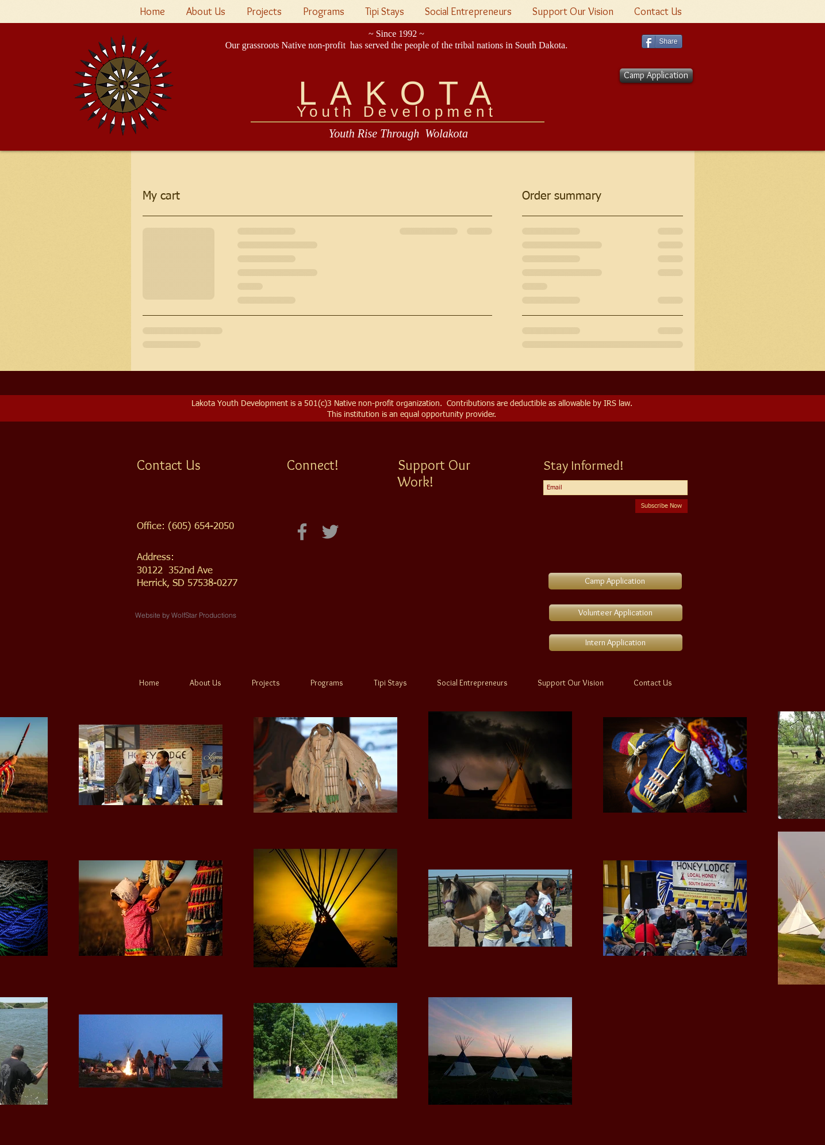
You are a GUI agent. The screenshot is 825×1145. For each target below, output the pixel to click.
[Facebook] (302, 531)
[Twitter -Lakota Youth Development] (330, 531)
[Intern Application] (615, 642)
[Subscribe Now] (661, 506)
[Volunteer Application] (615, 612)
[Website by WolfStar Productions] (186, 615)
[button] (266, 11)
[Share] (662, 41)
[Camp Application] (656, 75)
